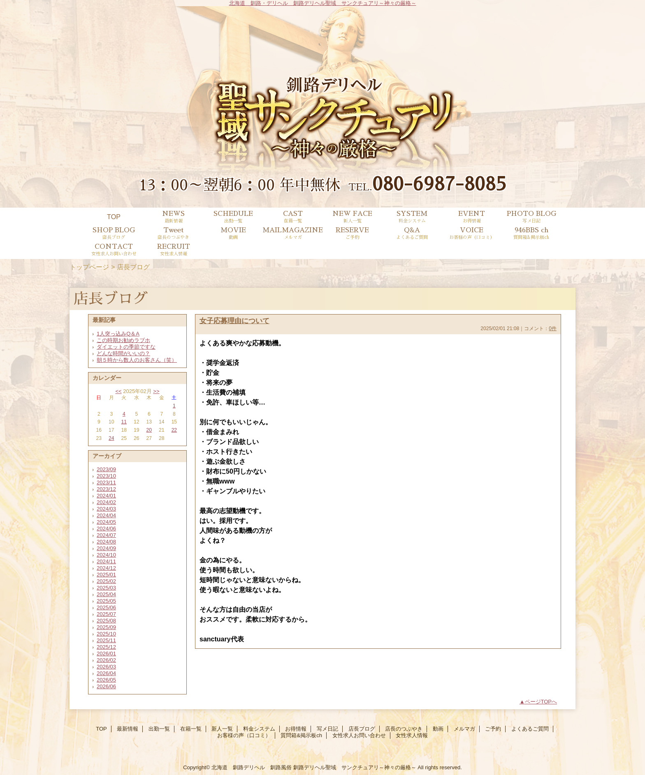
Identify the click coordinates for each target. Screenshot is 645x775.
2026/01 (106, 653)
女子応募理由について (234, 321)
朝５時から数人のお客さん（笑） (137, 360)
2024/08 (106, 542)
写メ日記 (327, 729)
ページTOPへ (541, 702)
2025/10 (106, 634)
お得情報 (295, 729)
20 (149, 430)
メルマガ (464, 729)
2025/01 (106, 574)
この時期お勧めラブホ (123, 340)
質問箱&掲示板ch (301, 735)
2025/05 (106, 601)
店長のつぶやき (403, 729)
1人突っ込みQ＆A (118, 334)
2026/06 (106, 686)
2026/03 (106, 667)
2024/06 (106, 528)
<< (118, 391)
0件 (553, 328)
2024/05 (106, 522)
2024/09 (106, 548)
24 (111, 438)
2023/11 (106, 482)
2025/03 (106, 588)
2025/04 (106, 594)
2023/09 (106, 469)
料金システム (259, 729)
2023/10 (106, 476)
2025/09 (106, 627)
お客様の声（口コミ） (244, 735)
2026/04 (106, 673)
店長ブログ (361, 729)
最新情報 (127, 729)
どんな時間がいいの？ (123, 353)
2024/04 (106, 515)
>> (156, 391)
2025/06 (106, 607)
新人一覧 (222, 729)
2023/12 (106, 489)
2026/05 (106, 680)
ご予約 (493, 729)
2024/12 (106, 568)
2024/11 (106, 561)
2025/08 (106, 621)
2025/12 (106, 647)
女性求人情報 (412, 735)
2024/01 (106, 496)
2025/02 (106, 581)
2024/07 (106, 535)
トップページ (89, 267)
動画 (438, 729)
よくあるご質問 (530, 729)
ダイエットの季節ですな (126, 347)
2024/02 (106, 502)
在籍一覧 (191, 729)
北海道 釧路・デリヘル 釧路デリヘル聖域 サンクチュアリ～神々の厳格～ (322, 3)
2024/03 (106, 509)
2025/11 (106, 640)
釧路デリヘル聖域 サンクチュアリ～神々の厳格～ (354, 767)
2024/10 (106, 555)
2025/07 (106, 614)
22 (174, 430)
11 (124, 422)
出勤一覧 (159, 729)
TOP (114, 216)
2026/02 (106, 660)
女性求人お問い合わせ (359, 735)
